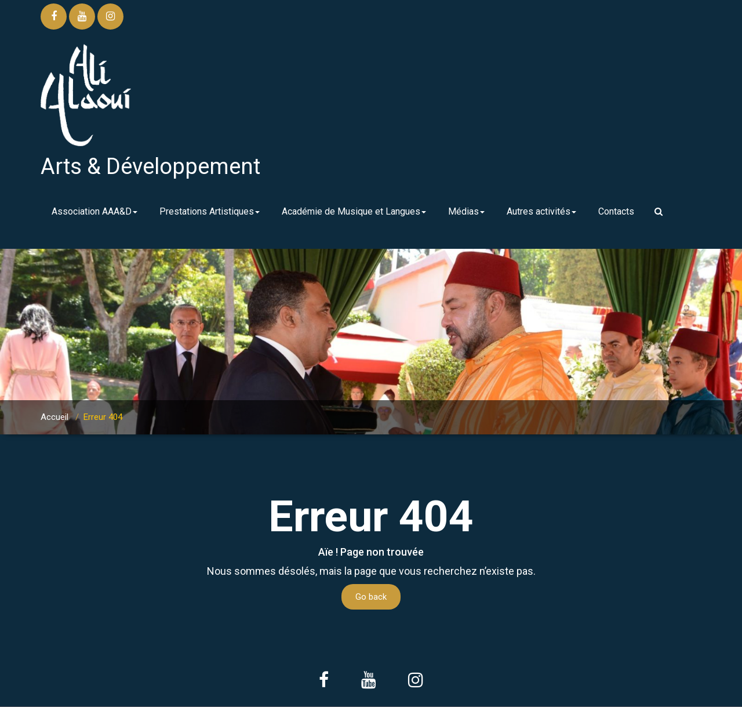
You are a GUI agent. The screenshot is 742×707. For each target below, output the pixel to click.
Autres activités (541, 211)
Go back (371, 597)
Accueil (54, 417)
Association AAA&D (94, 211)
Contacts (616, 211)
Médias (466, 211)
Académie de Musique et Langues (354, 211)
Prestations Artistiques (209, 211)
